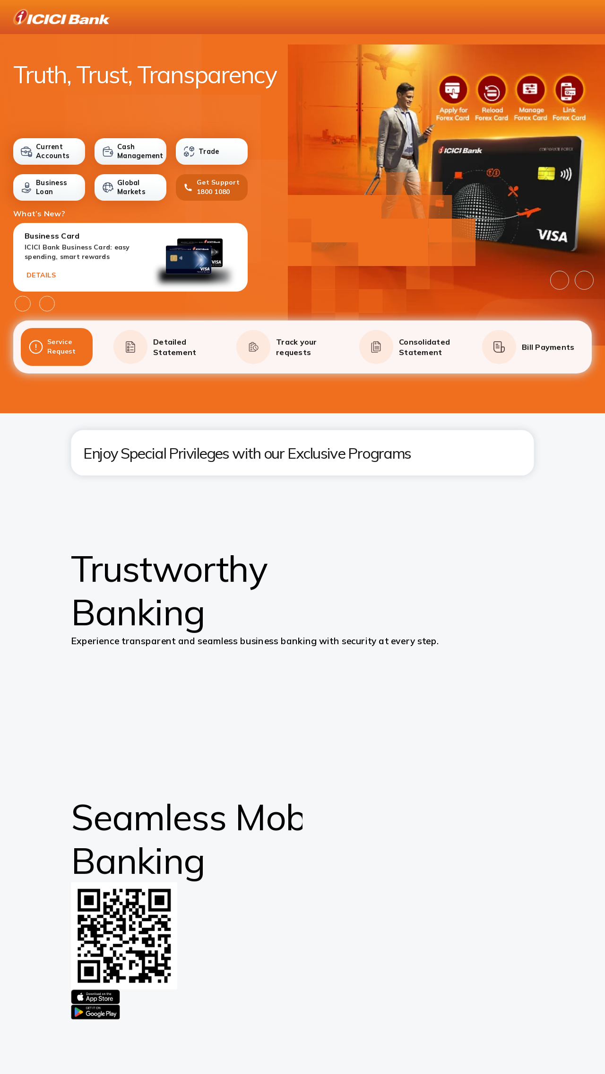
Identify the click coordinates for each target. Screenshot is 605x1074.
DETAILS (41, 275)
